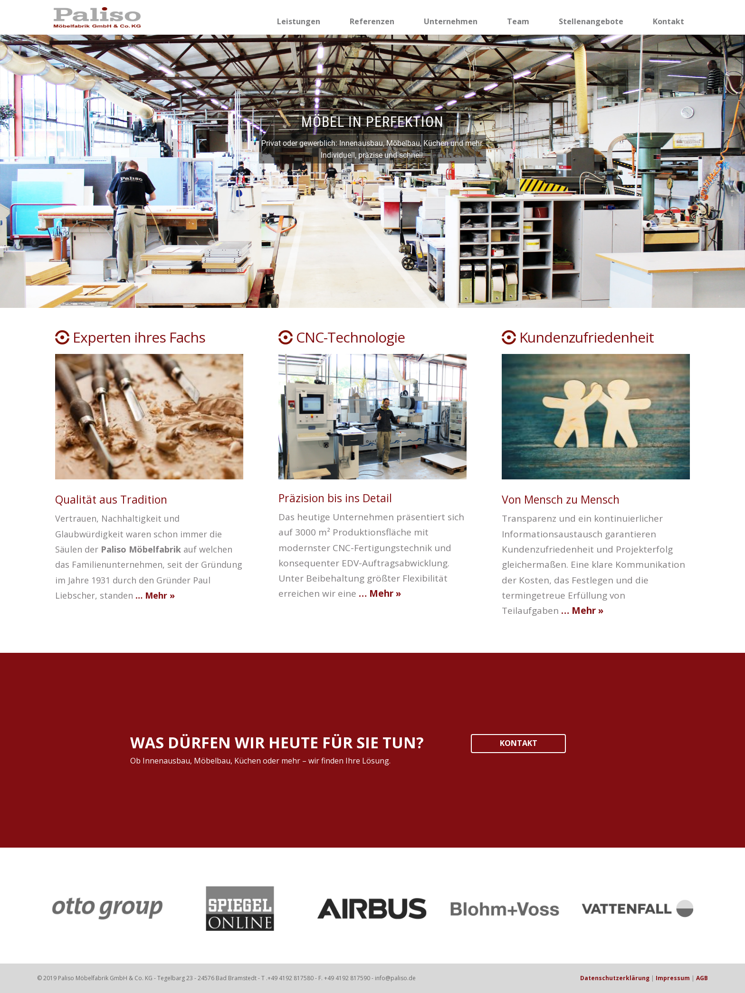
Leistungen (298, 21)
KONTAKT (518, 743)
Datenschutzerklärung (614, 978)
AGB (702, 978)
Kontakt (668, 21)
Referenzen (372, 21)
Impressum (673, 978)
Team (518, 21)
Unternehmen (451, 21)
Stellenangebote (591, 21)
